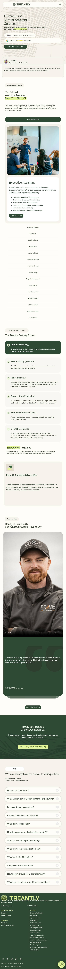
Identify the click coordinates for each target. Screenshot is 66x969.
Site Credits (20, 963)
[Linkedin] (16, 959)
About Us (4, 923)
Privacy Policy (4, 963)
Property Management (37, 935)
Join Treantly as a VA (7, 925)
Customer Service (35, 930)
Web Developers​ (35, 945)
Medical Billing (34, 925)
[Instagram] (2, 959)
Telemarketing (34, 950)
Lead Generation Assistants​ (38, 940)
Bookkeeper (33, 920)
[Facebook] (7, 959)
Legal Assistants (35, 918)
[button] (61, 964)
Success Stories (6, 915)
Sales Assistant (34, 932)
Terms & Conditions (12, 963)
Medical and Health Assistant (39, 947)
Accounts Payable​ (35, 942)
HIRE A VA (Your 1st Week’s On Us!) (33, 747)
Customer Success (35, 923)
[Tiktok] (11, 959)
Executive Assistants (36, 913)
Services (3, 913)
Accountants (33, 915)
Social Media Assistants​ (37, 937)
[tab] (33, 119)
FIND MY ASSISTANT (15, 47)
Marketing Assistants (36, 927)
